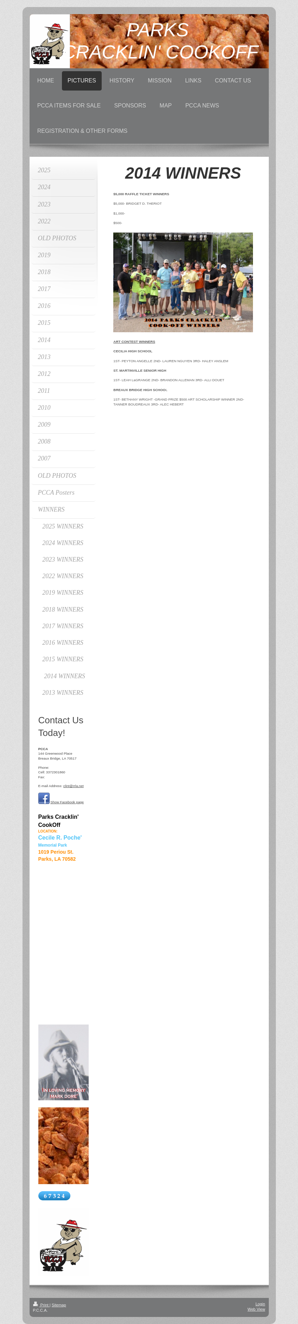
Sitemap (59, 1305)
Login (260, 1304)
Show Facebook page (67, 802)
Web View (256, 1309)
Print (41, 1305)
